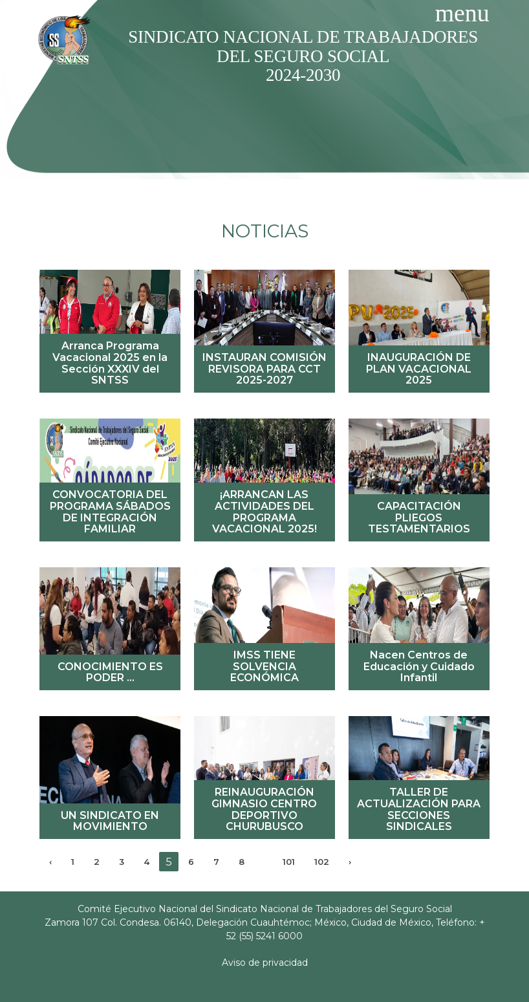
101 (289, 861)
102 (321, 861)
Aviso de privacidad (265, 962)
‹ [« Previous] (50, 861)
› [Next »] (350, 861)
